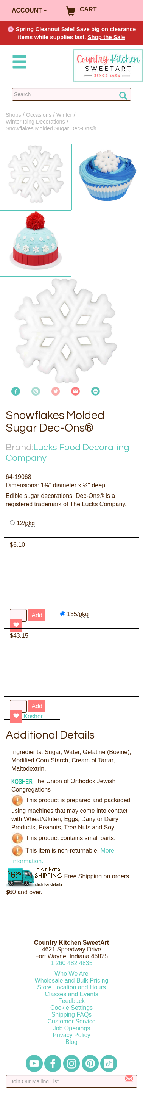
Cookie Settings (71, 1008)
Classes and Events (71, 994)
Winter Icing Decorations (35, 122)
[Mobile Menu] (17, 63)
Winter (64, 115)
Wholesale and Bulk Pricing (72, 980)
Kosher (33, 716)
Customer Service (71, 1021)
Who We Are (71, 973)
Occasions (38, 115)
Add (36, 706)
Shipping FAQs (71, 1014)
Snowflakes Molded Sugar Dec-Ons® (51, 128)
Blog (71, 1042)
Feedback (71, 1001)
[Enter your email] (71, 1081)
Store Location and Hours (71, 987)
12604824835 (71, 963)
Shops (13, 115)
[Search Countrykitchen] (71, 94)
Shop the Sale (106, 37)
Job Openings (71, 1028)
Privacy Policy (71, 1035)
